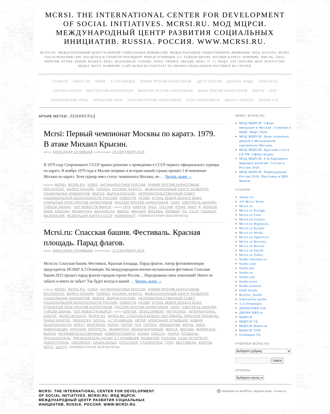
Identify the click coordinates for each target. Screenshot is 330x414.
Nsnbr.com (247, 263)
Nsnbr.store (248, 281)
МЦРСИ (98, 193)
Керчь (188, 325)
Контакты (268, 81)
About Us (82, 81)
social (99, 320)
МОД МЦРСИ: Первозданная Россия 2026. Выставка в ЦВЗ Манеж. (263, 176)
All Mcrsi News (251, 201)
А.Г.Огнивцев (122, 81)
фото (48, 347)
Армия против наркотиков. (166, 81)
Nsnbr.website (250, 286)
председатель (57, 338)
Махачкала (104, 211)
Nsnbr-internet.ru (253, 259)
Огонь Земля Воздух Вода (177, 198)
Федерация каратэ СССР (89, 216)
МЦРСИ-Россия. (121, 193)
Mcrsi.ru (76, 185)
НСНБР (144, 198)
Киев (48, 211)
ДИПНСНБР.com (252, 308)
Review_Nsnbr (250, 295)
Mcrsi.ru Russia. (252, 246)
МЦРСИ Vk (248, 321)
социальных (105, 342)
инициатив (169, 325)
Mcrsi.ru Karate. (252, 228)
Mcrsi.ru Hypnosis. (254, 224)
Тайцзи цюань (57, 207)
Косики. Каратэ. (127, 189)
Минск (123, 211)
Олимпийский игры (69, 100)
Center (130, 311)
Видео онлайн (80, 189)
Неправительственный (80, 334)
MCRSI (60, 185)
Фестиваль (186, 342)
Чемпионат (125, 216)
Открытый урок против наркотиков (78, 202)
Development (151, 311)
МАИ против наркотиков (109, 91)
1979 (127, 207)
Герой (126, 325)
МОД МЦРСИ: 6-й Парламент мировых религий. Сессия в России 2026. (263, 163)
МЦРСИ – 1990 (264, 91)
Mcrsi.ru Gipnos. (252, 219)
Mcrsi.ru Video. (251, 255)
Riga (152, 207)
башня (196, 320)
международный (147, 329)
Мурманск (206, 329)
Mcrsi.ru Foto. (250, 215)
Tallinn (166, 207)
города (150, 325)
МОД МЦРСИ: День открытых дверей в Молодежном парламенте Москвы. (264, 140)
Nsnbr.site (247, 277)
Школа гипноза (239, 100)
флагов (205, 342)
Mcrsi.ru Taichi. (252, 250)
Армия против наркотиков (173, 185)
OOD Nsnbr (248, 290)
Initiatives (176, 311)
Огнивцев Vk (250, 335)
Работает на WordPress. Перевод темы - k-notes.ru (254, 391)
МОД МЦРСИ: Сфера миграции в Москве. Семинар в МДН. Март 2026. (265, 127)
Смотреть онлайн (199, 202)
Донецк (210, 207)
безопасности (58, 325)
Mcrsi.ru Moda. (251, 232)
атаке (180, 207)
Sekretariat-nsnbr (253, 299)
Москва (187, 329)
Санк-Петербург (193, 338)
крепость (97, 329)
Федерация (54, 216)
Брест (79, 325)
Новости (128, 198)
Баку (192, 207)
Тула (169, 342)
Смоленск (81, 342)
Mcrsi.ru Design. (252, 210)
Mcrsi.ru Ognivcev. (254, 237)
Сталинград (151, 342)
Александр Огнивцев (73, 152)
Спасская (128, 342)
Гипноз (103, 189)
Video (92, 185)
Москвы (155, 211)
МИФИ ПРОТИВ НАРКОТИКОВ (222, 91)
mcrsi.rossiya (72, 316)
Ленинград (82, 211)
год (138, 325)
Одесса (158, 334)
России (169, 338)
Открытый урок (108, 100)
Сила (175, 202)
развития (150, 338)
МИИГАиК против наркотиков (165, 91)
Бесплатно (54, 189)
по (184, 211)
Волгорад (96, 325)
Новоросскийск (120, 334)
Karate (139, 207)
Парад (173, 334)
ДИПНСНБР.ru (251, 312)
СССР (193, 211)
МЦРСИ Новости (253, 326)
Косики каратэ (67, 91)
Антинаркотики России (123, 185)
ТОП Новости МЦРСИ (92, 207)
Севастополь (56, 342)
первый (172, 211)
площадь (190, 334)
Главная (60, 81)
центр (61, 347)
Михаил (138, 211)
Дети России (210, 81)
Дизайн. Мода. (240, 81)
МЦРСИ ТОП (250, 330)
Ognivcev (82, 320)
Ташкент (208, 211)
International (202, 311)
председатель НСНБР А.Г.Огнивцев (106, 338)
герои (113, 325)
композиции (56, 329)
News (100, 81)
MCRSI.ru (97, 316)
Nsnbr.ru (246, 272)
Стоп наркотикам (203, 100)
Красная (78, 329)
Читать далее (178, 176)
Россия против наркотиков (154, 100)
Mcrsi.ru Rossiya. (253, 241)
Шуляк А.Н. (269, 100)
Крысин (62, 211)
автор (140, 320)
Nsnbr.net (247, 268)
